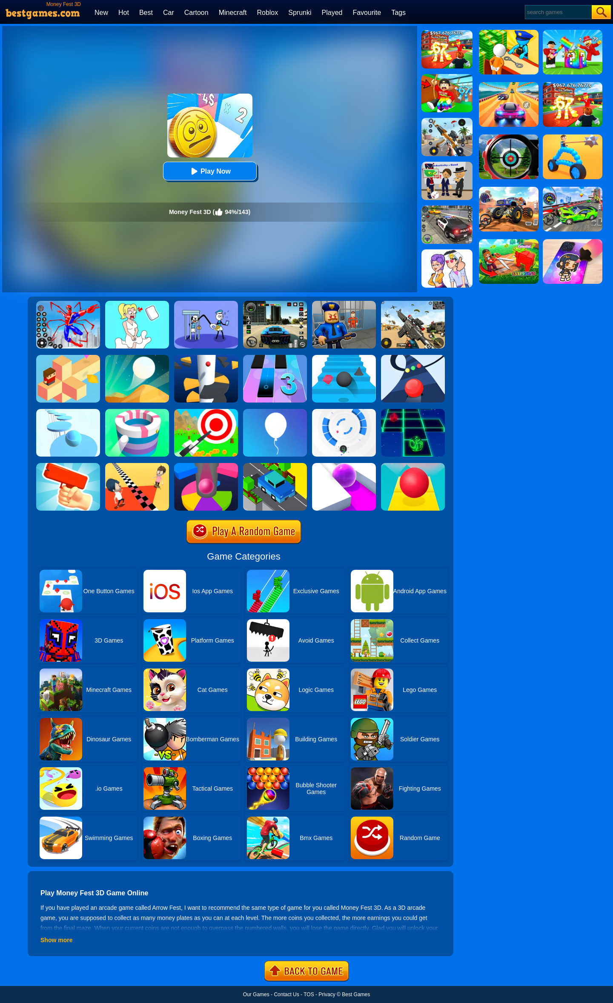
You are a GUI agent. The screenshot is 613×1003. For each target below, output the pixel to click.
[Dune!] (137, 358)
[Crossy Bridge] (275, 466)
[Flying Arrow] (206, 412)
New (101, 12)
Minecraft (233, 12)
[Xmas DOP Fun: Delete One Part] (137, 304)
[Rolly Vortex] (344, 412)
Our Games (256, 994)
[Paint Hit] (137, 412)
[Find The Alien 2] (447, 165)
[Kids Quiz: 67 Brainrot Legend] (447, 33)
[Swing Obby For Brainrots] (447, 77)
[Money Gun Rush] (68, 466)
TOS (309, 994)
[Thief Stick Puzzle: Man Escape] (206, 304)
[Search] (558, 12)
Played (332, 12)
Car (168, 12)
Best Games (356, 994)
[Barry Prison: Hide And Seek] (344, 304)
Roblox (267, 12)
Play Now (210, 171)
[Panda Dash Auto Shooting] (447, 121)
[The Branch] (68, 358)
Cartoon (196, 12)
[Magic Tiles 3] (275, 358)
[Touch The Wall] (137, 466)
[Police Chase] (447, 208)
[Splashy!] (68, 412)
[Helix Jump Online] (206, 466)
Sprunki (299, 12)
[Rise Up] (275, 412)
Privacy (326, 994)
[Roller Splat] (344, 466)
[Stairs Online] (344, 358)
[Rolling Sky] (413, 466)
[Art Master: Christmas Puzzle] (447, 252)
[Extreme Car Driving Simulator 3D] (275, 304)
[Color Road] (413, 358)
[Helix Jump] (206, 358)
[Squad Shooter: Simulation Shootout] (413, 304)
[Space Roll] (413, 412)
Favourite (366, 12)
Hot (123, 12)
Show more (56, 940)
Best (146, 12)
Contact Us (286, 994)
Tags (398, 12)
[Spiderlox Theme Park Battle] (68, 304)
